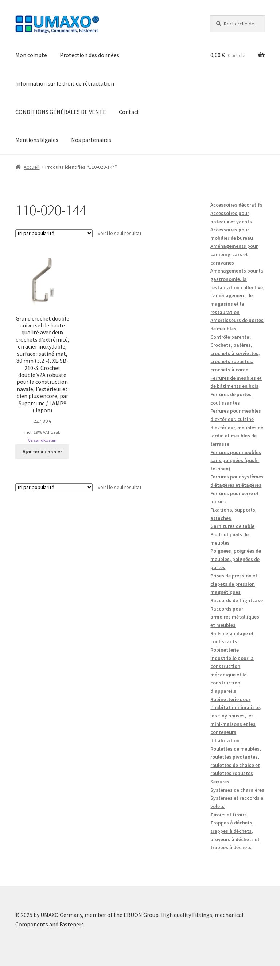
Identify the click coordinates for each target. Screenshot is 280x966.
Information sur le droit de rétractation (64, 83)
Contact (129, 111)
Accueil (31, 167)
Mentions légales (36, 139)
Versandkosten (42, 440)
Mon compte (31, 55)
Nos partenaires (91, 139)
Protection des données (89, 55)
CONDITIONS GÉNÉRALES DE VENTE (60, 111)
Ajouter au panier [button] (42, 451)
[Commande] (54, 233)
